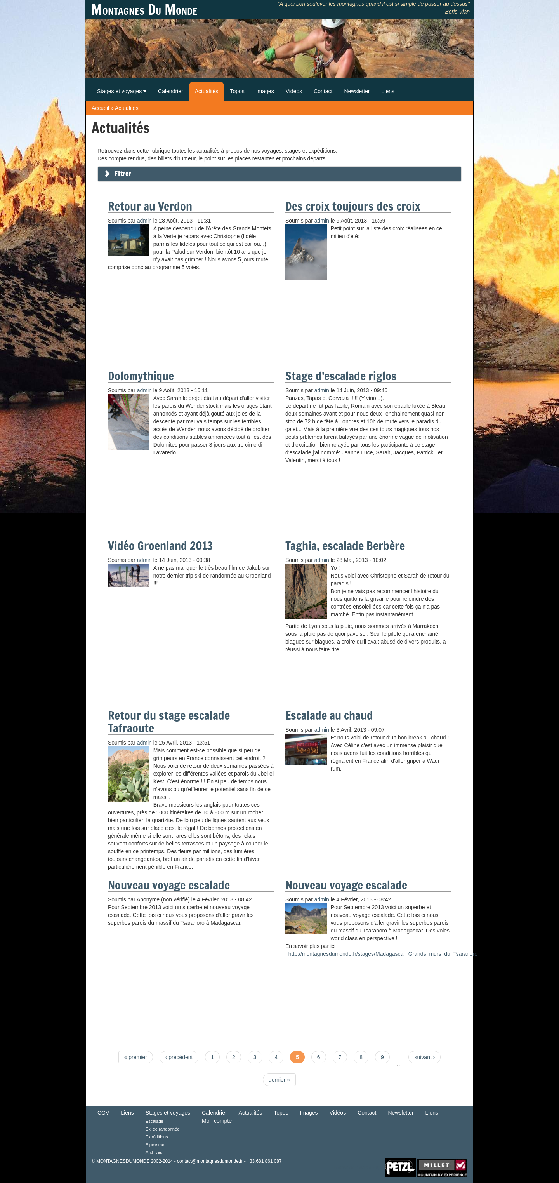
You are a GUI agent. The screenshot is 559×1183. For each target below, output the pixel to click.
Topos (237, 91)
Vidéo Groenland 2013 (160, 545)
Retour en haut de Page (358, 1167)
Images (265, 91)
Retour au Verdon (150, 206)
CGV (103, 1113)
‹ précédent (179, 1057)
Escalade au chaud (329, 715)
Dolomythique (141, 375)
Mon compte (217, 1121)
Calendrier (170, 91)
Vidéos (294, 91)
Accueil (100, 108)
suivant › (424, 1057)
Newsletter (357, 91)
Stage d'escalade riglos (341, 375)
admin (144, 220)
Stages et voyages (121, 91)
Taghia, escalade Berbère (345, 545)
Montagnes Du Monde (144, 9)
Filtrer (123, 173)
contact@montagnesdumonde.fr (210, 1161)
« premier (135, 1057)
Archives (154, 1152)
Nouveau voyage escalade (169, 885)
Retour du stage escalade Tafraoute (169, 721)
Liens (388, 91)
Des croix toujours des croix (352, 206)
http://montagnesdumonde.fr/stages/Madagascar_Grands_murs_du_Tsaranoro (382, 954)
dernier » (279, 1080)
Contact (323, 91)
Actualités (207, 91)
